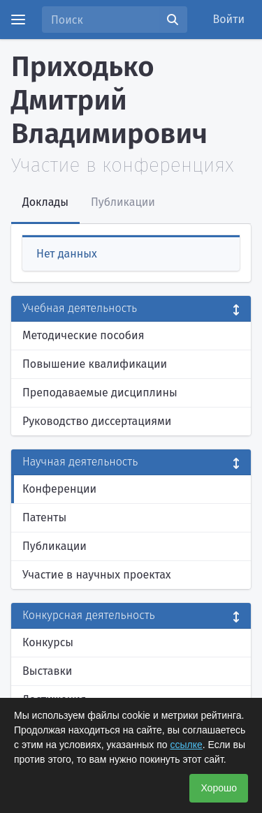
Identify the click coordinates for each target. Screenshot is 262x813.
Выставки (47, 671)
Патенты (44, 517)
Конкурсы (47, 642)
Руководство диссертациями (96, 421)
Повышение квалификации (94, 364)
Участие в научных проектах (96, 574)
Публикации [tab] (123, 202)
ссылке (186, 744)
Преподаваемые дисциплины (99, 392)
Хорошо (219, 787)
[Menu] (18, 19)
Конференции (59, 488)
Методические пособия (83, 335)
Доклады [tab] (45, 202)
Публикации (54, 546)
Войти (229, 19)
